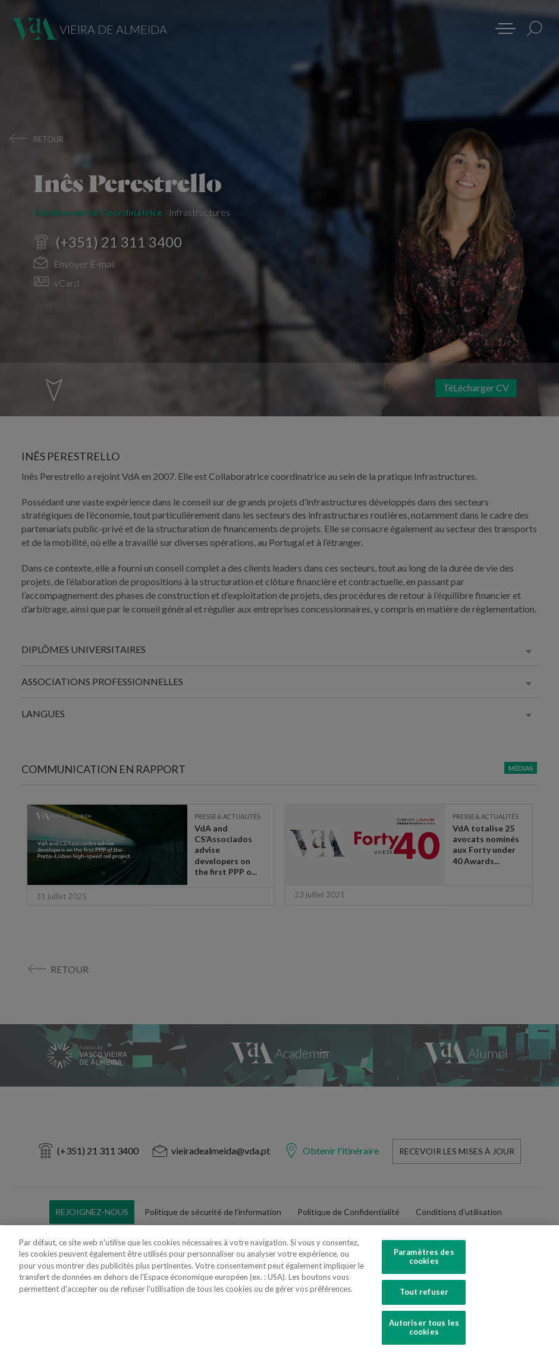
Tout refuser (424, 1306)
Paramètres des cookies (424, 1270)
